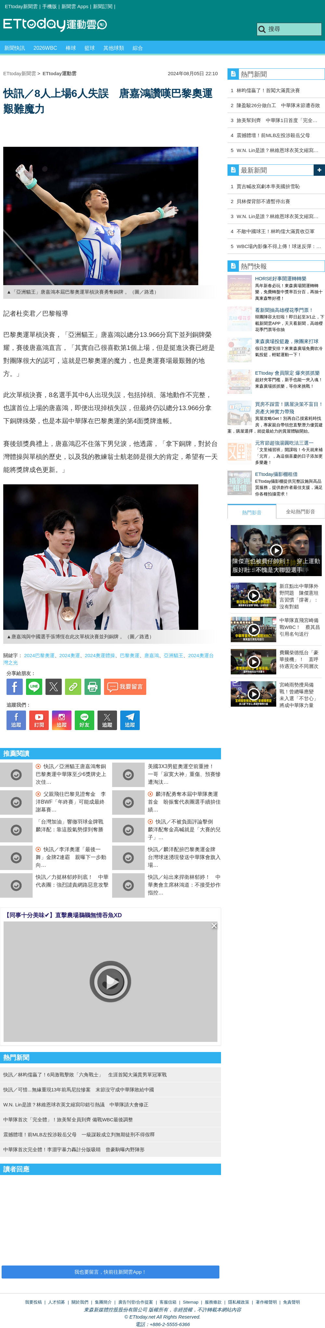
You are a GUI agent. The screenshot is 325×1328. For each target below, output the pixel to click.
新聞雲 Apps (74, 6)
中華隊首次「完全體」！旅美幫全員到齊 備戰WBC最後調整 (68, 1119)
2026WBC (45, 48)
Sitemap (191, 1302)
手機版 (49, 6)
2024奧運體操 (100, 655)
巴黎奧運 (129, 655)
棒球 (71, 48)
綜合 (138, 48)
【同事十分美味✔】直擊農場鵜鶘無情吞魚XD (63, 915)
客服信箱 (168, 1302)
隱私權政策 (238, 1302)
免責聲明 (291, 1302)
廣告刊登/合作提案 (135, 1302)
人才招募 (56, 1302)
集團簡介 (103, 1302)
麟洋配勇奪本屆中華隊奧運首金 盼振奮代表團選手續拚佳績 (184, 801)
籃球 (89, 48)
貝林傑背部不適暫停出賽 (263, 201)
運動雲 (60, 25)
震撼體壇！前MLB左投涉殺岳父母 (273, 135)
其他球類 (113, 48)
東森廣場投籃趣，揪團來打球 (259, 328)
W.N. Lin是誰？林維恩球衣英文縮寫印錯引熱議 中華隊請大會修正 (76, 1104)
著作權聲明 (266, 1302)
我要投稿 (33, 1302)
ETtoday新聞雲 (21, 6)
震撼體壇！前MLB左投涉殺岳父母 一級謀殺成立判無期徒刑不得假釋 (79, 1134)
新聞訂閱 (102, 6)
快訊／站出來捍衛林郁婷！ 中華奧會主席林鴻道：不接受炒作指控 (184, 884)
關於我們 (80, 1302)
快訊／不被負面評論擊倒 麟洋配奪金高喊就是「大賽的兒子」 (184, 829)
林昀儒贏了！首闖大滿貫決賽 (268, 90)
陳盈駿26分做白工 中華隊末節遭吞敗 (278, 105)
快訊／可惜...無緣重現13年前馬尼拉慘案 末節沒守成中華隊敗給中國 (78, 1089)
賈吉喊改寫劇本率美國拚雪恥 (268, 186)
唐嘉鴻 (151, 655)
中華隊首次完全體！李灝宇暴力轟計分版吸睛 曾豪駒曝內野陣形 (74, 1149)
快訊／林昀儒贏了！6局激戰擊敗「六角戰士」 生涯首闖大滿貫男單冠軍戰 (85, 1074)
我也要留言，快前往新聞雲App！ (110, 1272)
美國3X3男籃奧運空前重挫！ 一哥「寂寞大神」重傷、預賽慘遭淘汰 (184, 774)
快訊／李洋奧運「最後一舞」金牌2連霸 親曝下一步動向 (71, 857)
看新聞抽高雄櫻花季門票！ (257, 303)
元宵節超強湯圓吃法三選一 (257, 417)
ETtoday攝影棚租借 (249, 441)
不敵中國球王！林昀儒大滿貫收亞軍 (276, 231)
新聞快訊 (14, 48)
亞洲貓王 (173, 655)
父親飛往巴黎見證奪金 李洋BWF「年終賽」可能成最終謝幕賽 (71, 801)
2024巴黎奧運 (39, 655)
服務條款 (213, 1302)
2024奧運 (69, 655)
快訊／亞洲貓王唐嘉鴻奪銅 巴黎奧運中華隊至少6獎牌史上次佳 (73, 774)
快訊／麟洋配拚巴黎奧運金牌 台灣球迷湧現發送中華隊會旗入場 (184, 857)
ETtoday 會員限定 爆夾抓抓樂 (260, 353)
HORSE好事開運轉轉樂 (253, 278)
